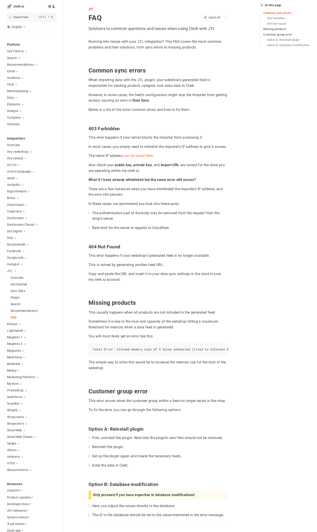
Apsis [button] (11, 178)
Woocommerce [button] (17, 470)
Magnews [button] (14, 350)
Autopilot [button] (13, 184)
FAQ (14, 317)
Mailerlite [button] (13, 364)
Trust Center (17, 524)
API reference (17, 510)
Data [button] (10, 97)
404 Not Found (276, 23)
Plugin (15, 297)
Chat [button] (10, 84)
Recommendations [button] (20, 64)
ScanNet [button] (13, 403)
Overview (13, 145)
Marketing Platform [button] (21, 377)
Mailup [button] (12, 370)
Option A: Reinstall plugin (283, 39)
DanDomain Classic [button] (21, 224)
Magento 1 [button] (14, 337)
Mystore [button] (13, 383)
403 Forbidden (276, 18)
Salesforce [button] (14, 397)
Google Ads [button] (15, 257)
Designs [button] (12, 111)
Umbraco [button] (13, 456)
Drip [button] (10, 238)
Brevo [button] (11, 198)
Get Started (19, 284)
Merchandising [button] (17, 91)
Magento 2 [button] (14, 344)
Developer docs (19, 504)
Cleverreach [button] (15, 204)
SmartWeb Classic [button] (20, 437)
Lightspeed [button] (15, 330)
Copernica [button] (14, 211)
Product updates (20, 497)
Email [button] (11, 71)
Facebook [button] (14, 251)
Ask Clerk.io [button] (15, 51)
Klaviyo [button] (12, 324)
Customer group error (277, 34)
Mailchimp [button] (14, 357)
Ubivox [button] (12, 450)
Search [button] (12, 58)
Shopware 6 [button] (15, 423)
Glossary (13, 124)
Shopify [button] (12, 410)
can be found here (138, 156)
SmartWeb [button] (14, 430)
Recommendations (24, 311)
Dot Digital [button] (14, 231)
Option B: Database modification (288, 45)
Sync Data (18, 291)
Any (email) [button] (15, 158)
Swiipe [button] (11, 443)
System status (18, 517)
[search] (31, 17)
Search (15, 304)
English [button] (14, 27)
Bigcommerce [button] (17, 191)
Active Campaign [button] (19, 171)
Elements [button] (13, 104)
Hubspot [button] (13, 264)
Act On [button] (12, 165)
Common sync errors (277, 13)
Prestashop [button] (15, 390)
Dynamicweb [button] (16, 244)
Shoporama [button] (15, 417)
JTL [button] (10, 271)
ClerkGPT (14, 490)
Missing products (274, 29)
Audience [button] (13, 78)
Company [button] (14, 117)
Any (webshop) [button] (18, 151)
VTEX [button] (11, 463)
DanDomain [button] (15, 218)
